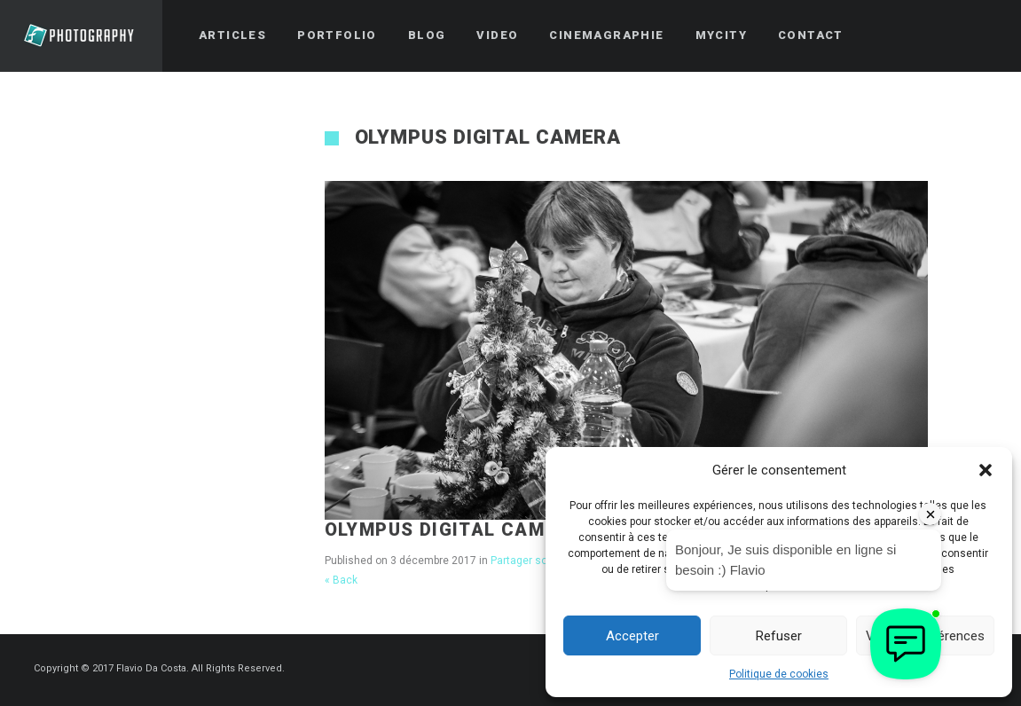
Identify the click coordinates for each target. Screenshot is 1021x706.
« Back (341, 580)
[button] (985, 470)
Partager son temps (539, 560)
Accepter (632, 636)
